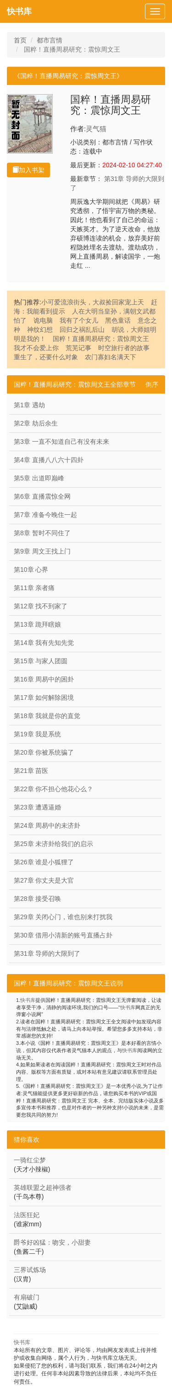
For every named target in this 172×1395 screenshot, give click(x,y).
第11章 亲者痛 (34, 587)
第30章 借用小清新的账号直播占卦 (63, 935)
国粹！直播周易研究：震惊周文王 (101, 338)
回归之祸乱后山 (82, 329)
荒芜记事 (78, 347)
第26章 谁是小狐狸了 (44, 862)
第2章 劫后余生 (36, 423)
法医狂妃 (26, 1215)
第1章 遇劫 (29, 405)
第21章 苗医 (31, 770)
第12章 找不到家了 (40, 606)
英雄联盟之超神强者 (43, 1187)
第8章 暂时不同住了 (42, 533)
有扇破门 (26, 1297)
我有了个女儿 (79, 320)
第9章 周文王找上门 (42, 551)
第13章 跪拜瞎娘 (37, 624)
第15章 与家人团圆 (40, 661)
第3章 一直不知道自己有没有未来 (61, 441)
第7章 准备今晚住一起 (45, 514)
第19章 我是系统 (37, 734)
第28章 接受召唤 (37, 898)
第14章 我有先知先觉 (44, 642)
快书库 (19, 11)
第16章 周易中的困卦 (44, 679)
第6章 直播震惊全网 (42, 496)
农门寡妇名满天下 (110, 357)
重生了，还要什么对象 (46, 357)
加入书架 (28, 170)
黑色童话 (118, 320)
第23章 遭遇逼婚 (37, 807)
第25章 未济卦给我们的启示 (53, 843)
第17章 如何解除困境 (44, 697)
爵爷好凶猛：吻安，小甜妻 (52, 1242)
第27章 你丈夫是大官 (44, 880)
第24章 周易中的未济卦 (47, 825)
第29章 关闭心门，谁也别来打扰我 (63, 917)
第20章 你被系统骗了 (44, 752)
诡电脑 (43, 320)
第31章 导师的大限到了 (47, 953)
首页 (20, 40)
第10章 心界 (31, 569)
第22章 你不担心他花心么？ (53, 789)
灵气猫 (96, 129)
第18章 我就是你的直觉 (47, 715)
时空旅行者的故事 (124, 347)
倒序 (151, 384)
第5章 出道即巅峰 (39, 478)
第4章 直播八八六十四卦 (48, 459)
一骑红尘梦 (30, 1160)
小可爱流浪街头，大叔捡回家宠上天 (92, 302)
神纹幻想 (40, 329)
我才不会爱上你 (36, 347)
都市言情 (49, 40)
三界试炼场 (30, 1269)
